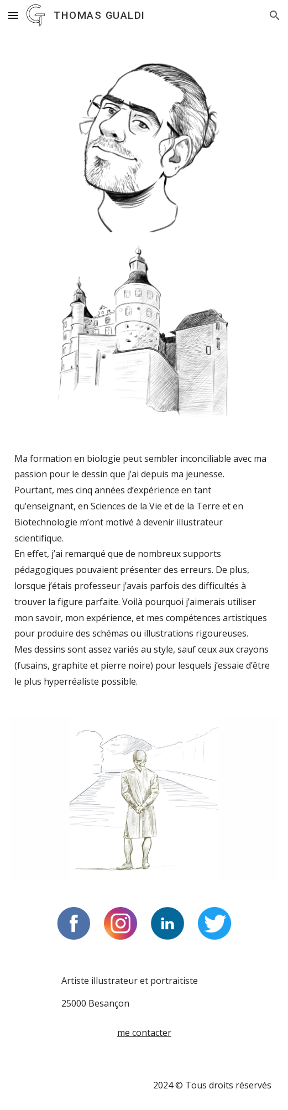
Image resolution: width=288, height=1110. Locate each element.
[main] (144, 580)
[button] (13, 15)
